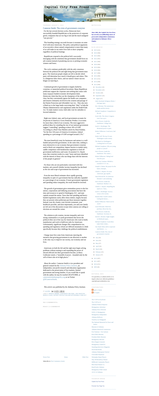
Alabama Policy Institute (68, 266)
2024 (95, 53)
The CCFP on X (96, 302)
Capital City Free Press (98, 381)
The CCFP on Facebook (98, 299)
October (98, 93)
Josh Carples (95, 292)
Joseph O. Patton (97, 290)
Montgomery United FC (99, 344)
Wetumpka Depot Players (99, 357)
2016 (95, 76)
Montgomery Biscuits (98, 339)
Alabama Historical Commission (101, 329)
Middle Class (48, 295)
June (97, 240)
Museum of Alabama (98, 327)
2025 (95, 50)
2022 (95, 58)
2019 (95, 67)
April (97, 246)
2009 (95, 267)
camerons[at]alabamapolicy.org (54, 277)
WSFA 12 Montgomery (98, 312)
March (98, 249)
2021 (95, 61)
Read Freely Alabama (98, 367)
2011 (95, 261)
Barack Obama (54, 293)
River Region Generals (98, 342)
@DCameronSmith (50, 279)
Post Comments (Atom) (58, 361)
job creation (80, 293)
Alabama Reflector (97, 317)
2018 (95, 70)
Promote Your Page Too (98, 386)
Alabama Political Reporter (99, 304)
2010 (95, 264)
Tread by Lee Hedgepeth (99, 320)
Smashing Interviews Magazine (101, 347)
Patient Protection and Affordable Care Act (70, 295)
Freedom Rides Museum (99, 337)
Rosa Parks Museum (97, 334)
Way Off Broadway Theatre (100, 359)
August (98, 98)
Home (66, 357)
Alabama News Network (99, 309)
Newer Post (46, 357)
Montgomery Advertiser (98, 307)
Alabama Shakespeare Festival (100, 352)
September (99, 95)
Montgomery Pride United (99, 369)
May (97, 243)
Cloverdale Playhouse (98, 354)
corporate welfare (67, 293)
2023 (95, 56)
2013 (95, 84)
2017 (95, 73)
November (99, 90)
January (98, 255)
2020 (95, 64)
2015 (95, 79)
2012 (95, 258)
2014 (95, 81)
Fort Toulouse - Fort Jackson (100, 332)
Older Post (85, 357)
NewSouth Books (97, 349)
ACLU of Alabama (97, 372)
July (97, 237)
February (98, 252)
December (99, 87)
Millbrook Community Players (100, 362)
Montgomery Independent (99, 314)
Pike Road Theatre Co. (98, 364)
